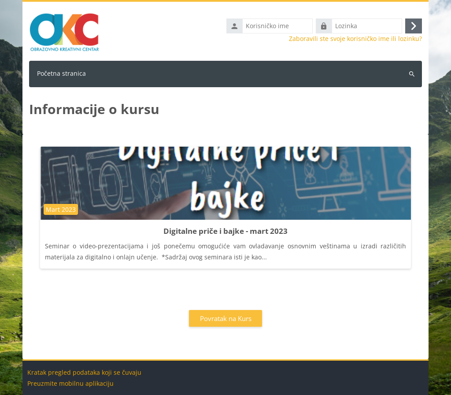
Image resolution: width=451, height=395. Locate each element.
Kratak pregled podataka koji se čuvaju (84, 372)
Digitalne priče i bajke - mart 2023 (225, 231)
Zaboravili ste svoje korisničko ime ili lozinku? (355, 39)
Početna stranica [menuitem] (61, 73)
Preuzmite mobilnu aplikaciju (70, 383)
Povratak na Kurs (225, 318)
